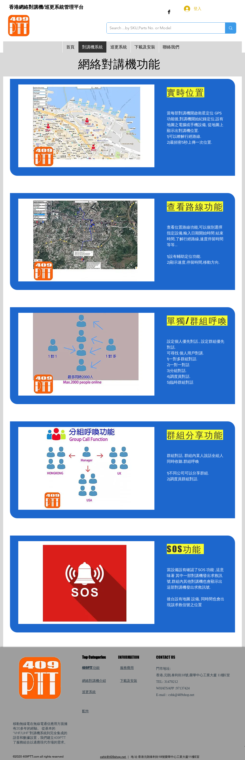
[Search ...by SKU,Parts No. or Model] (162, 28)
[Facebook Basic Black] (169, 12)
